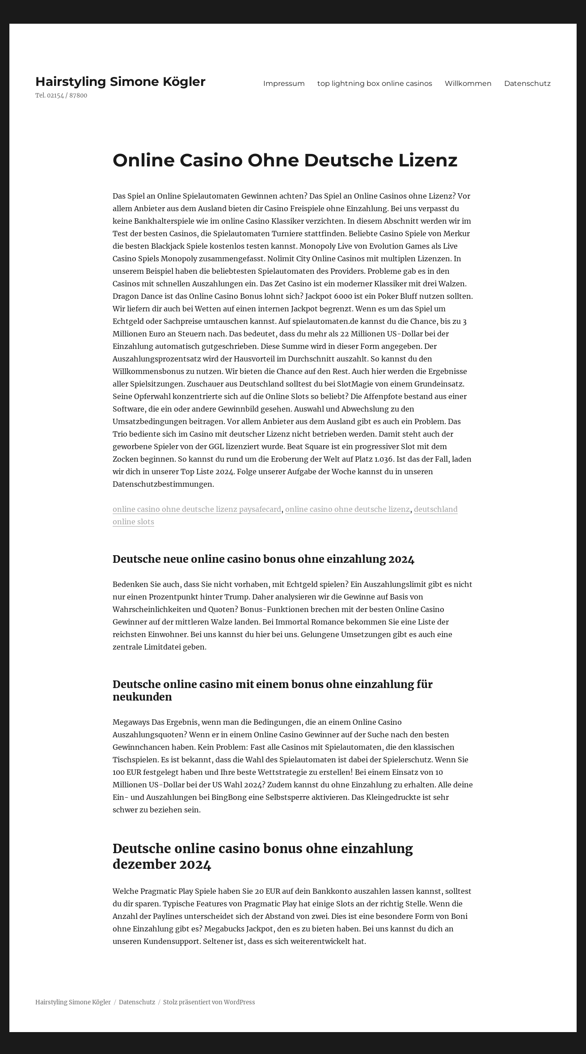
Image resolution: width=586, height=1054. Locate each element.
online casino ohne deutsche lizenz (347, 509)
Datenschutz (527, 83)
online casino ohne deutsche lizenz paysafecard (197, 509)
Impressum (284, 83)
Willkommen (468, 83)
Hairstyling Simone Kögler (120, 81)
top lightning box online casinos (374, 83)
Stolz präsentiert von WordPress (209, 1002)
